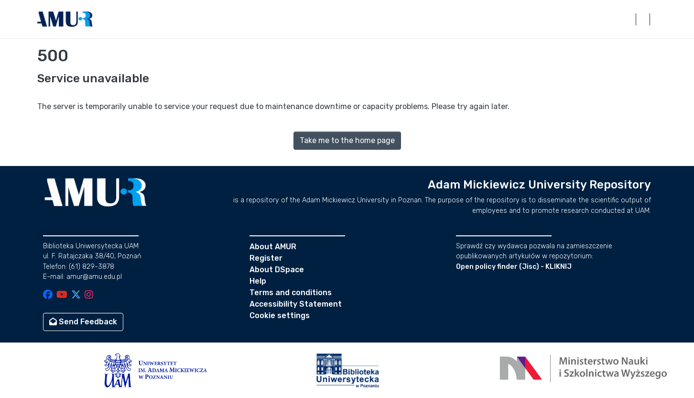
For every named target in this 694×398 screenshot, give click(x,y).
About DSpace (276, 269)
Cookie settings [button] (279, 315)
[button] (65, 19)
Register (265, 258)
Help (257, 281)
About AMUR (272, 246)
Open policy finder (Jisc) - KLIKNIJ (514, 267)
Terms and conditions (290, 292)
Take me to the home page (347, 140)
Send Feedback (83, 321)
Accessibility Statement (295, 304)
